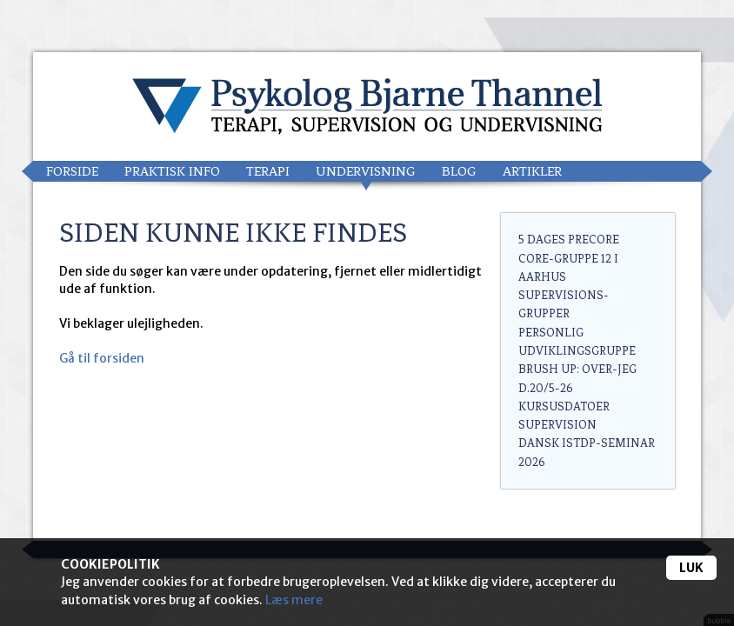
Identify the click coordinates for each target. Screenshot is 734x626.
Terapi (268, 171)
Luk (691, 568)
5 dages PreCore (568, 239)
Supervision (557, 424)
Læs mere (294, 600)
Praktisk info (172, 171)
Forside (72, 171)
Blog (459, 171)
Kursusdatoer (564, 406)
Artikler (532, 171)
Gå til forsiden (101, 358)
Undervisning (366, 171)
